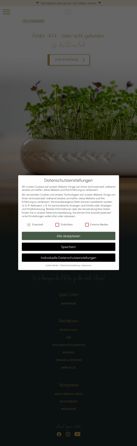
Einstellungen (36, 212)
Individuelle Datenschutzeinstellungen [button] (68, 254)
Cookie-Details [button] (52, 262)
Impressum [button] (87, 262)
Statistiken (64, 221)
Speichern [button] (68, 243)
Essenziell (35, 221)
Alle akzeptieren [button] (68, 232)
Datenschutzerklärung (58, 209)
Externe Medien (96, 221)
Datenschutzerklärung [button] (70, 262)
